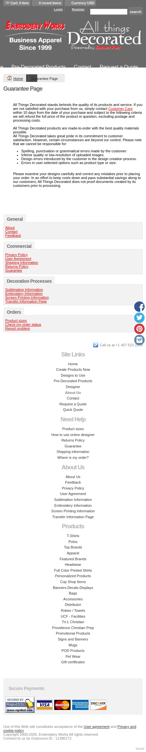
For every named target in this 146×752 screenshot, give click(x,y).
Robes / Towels (73, 610)
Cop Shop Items (73, 582)
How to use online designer (73, 435)
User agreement (96, 727)
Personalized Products (73, 576)
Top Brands (73, 547)
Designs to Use (73, 375)
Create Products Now (73, 369)
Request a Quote (119, 67)
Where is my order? (73, 457)
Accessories (73, 599)
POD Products (72, 651)
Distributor (73, 605)
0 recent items (50, 3)
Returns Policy (16, 266)
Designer (73, 387)
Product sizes (16, 321)
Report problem (17, 328)
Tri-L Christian (73, 622)
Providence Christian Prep (73, 628)
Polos (73, 542)
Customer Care (120, 109)
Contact (82, 67)
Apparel (73, 553)
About (10, 228)
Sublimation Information (24, 290)
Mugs (73, 645)
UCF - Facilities (73, 616)
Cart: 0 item (19, 3)
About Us (73, 477)
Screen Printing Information (27, 297)
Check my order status (23, 324)
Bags (73, 593)
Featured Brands (73, 559)
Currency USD (83, 3)
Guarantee (13, 270)
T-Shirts (73, 536)
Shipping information (73, 452)
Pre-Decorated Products (38, 67)
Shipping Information (21, 262)
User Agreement (18, 259)
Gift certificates (73, 662)
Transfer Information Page (26, 301)
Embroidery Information (23, 293)
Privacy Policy (16, 255)
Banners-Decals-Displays (73, 588)
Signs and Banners (73, 639)
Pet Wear (73, 656)
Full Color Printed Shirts (73, 570)
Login (58, 9)
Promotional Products (73, 633)
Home (18, 79)
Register (78, 9)
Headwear (73, 564)
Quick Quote (73, 410)
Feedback (13, 235)
